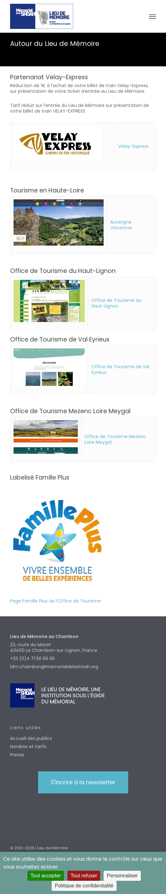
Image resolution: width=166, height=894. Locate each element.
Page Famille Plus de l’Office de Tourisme (55, 601)
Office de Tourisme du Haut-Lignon (116, 303)
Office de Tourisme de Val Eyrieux (120, 369)
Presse (17, 755)
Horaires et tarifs (28, 746)
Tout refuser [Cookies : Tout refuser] (84, 875)
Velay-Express (133, 146)
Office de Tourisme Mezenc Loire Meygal (115, 439)
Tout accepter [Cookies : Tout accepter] (46, 875)
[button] (152, 16)
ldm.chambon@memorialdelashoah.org (54, 666)
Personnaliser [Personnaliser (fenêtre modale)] (122, 875)
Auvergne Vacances (121, 225)
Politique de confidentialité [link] (84, 885)
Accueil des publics (31, 738)
